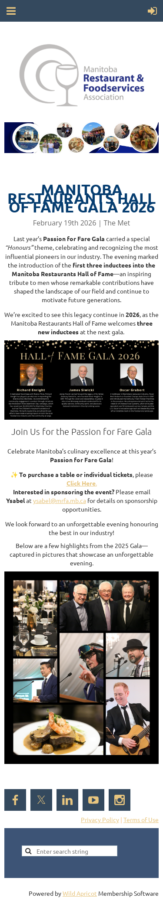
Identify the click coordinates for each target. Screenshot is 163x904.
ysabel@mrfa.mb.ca (59, 500)
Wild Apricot (80, 893)
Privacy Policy (100, 819)
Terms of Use (141, 819)
